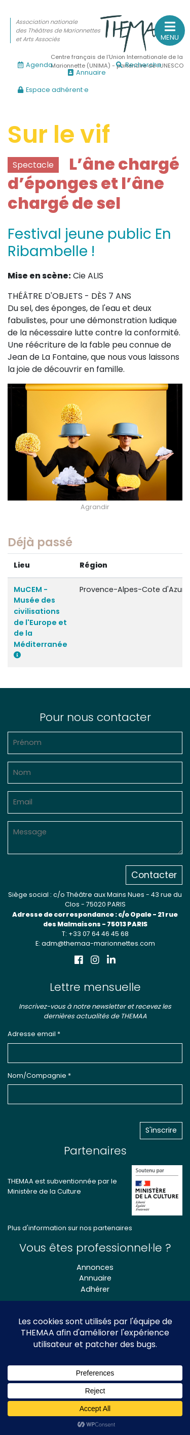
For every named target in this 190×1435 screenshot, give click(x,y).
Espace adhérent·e (53, 89)
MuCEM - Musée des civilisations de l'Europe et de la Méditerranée (40, 621)
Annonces (95, 1267)
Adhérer (95, 1289)
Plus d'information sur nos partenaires (70, 1228)
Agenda (35, 64)
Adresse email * (34, 1034)
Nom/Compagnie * (39, 1075)
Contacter (154, 875)
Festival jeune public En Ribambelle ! (89, 242)
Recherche (139, 64)
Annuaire (87, 72)
